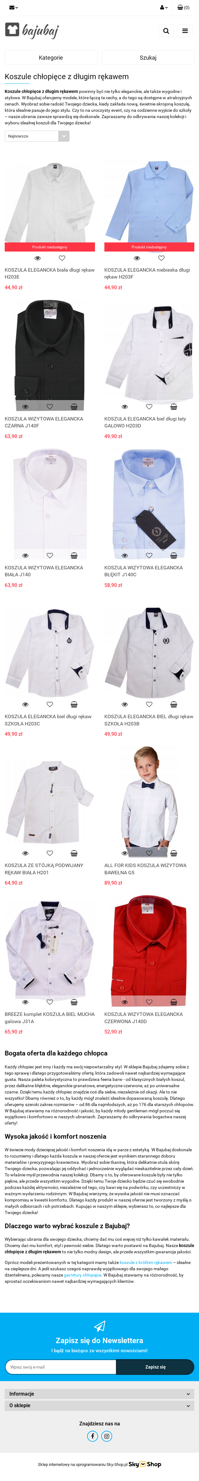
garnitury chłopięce (82, 1275)
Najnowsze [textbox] (18, 136)
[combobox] (37, 136)
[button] (183, 8)
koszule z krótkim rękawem (146, 1262)
